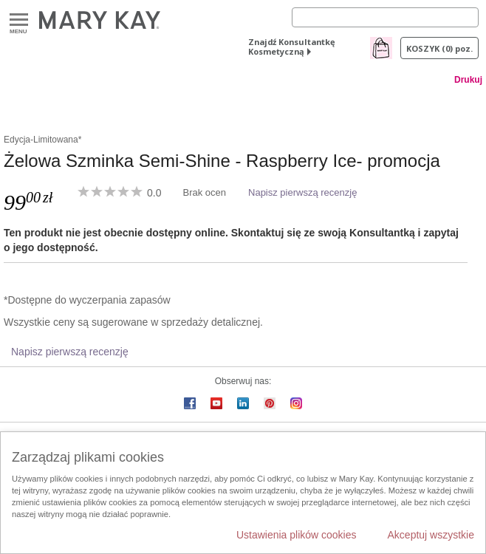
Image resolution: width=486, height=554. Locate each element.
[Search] (385, 17)
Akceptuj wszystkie (431, 535)
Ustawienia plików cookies (296, 535)
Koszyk (439, 48)
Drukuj (468, 80)
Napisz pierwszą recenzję (302, 192)
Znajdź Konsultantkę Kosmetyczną (291, 46)
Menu (19, 20)
